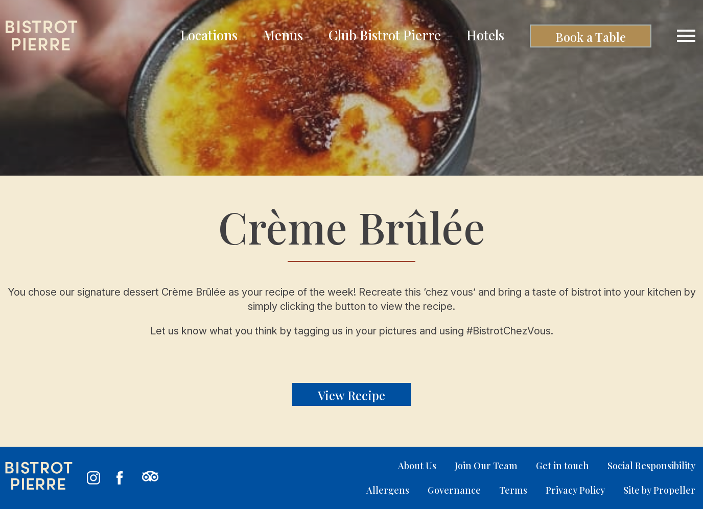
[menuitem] (209, 36)
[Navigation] (686, 36)
